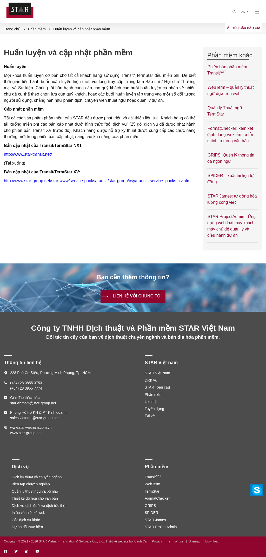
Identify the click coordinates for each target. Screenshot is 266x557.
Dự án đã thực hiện (27, 527)
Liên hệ (151, 401)
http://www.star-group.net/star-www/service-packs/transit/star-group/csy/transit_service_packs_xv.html (97, 181)
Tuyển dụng (154, 409)
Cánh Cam (141, 541)
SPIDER (151, 513)
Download (212, 541)
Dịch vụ (151, 380)
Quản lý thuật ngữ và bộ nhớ (35, 491)
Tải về (150, 416)
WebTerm (152, 484)
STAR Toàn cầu (157, 387)
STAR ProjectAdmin (161, 527)
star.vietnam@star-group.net (33, 403)
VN (245, 12)
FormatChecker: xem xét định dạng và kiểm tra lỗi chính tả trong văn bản (230, 134)
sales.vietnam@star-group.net (34, 418)
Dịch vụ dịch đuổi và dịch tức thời (39, 506)
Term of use (175, 541)
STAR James (155, 520)
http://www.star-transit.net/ (28, 154)
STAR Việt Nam (157, 373)
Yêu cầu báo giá (246, 28)
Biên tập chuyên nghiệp (31, 484)
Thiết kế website (117, 541)
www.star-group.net (26, 433)
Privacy (157, 541)
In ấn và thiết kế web (28, 513)
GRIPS (150, 506)
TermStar (152, 491)
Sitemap (194, 541)
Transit (153, 477)
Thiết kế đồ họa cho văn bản (35, 498)
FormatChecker (157, 498)
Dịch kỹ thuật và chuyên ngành (37, 477)
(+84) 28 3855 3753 (26, 383)
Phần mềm (153, 394)
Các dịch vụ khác (26, 520)
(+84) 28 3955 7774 (26, 388)
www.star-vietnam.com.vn (30, 427)
